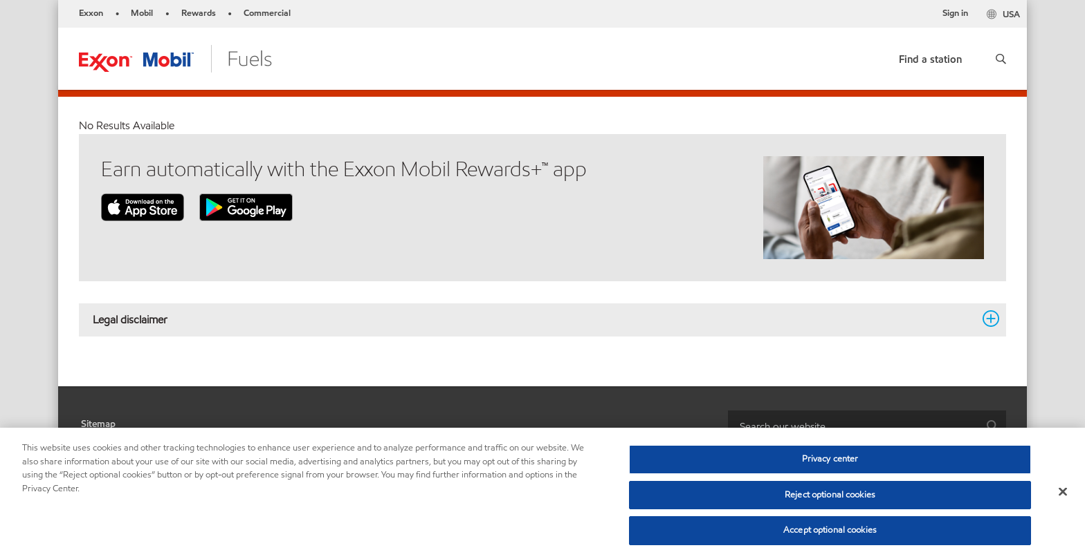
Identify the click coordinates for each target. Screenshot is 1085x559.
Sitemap (98, 423)
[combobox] (867, 426)
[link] (930, 56)
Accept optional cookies (830, 530)
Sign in (955, 13)
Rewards (198, 13)
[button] (1001, 59)
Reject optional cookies (830, 495)
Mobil (142, 13)
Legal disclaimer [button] (534, 319)
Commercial (267, 13)
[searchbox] (853, 426)
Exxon (91, 13)
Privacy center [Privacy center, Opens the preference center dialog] (830, 459)
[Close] (1063, 492)
